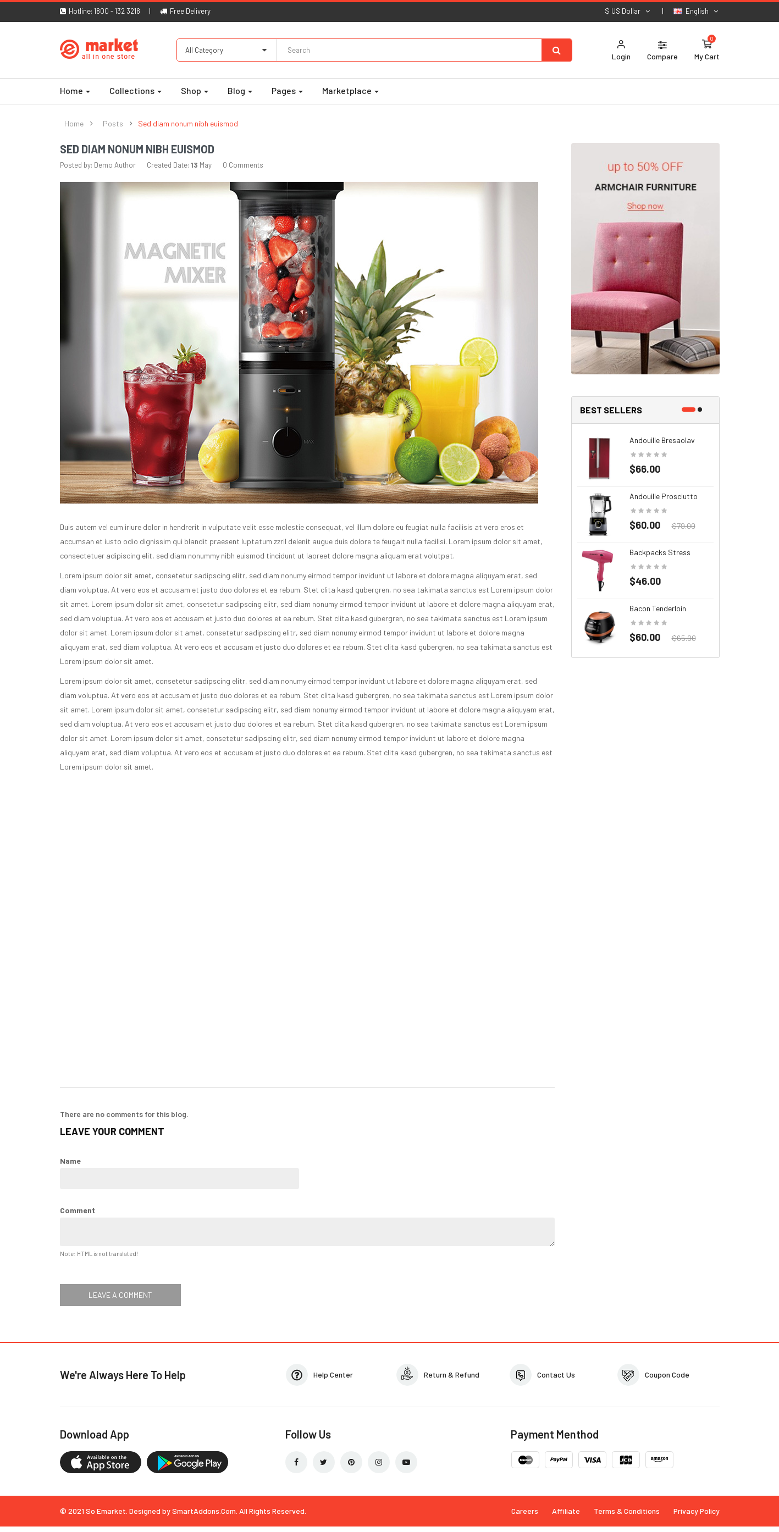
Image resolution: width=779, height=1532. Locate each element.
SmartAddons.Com (204, 1511)
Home (74, 124)
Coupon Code (667, 1374)
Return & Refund (451, 1374)
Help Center (333, 1374)
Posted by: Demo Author (98, 165)
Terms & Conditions (627, 1511)
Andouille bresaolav (662, 440)
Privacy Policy (696, 1511)
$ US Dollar (628, 11)
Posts (113, 124)
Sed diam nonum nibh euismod (188, 124)
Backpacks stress (659, 552)
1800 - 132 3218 (117, 11)
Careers (524, 1511)
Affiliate (566, 1511)
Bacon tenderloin (657, 608)
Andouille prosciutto (663, 496)
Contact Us (556, 1374)
